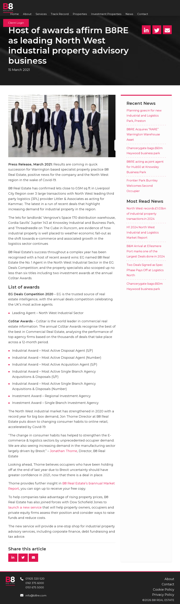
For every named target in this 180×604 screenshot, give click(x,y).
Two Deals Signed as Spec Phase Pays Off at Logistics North (145, 270)
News (129, 14)
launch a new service (25, 507)
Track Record (60, 14)
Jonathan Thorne (63, 451)
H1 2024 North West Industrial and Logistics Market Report (143, 232)
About (27, 14)
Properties (80, 14)
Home (14, 14)
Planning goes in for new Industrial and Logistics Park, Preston (144, 116)
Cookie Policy (163, 590)
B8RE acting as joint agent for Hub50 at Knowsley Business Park (145, 167)
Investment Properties (106, 14)
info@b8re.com (35, 595)
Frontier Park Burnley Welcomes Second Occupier (142, 186)
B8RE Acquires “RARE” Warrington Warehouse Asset (143, 134)
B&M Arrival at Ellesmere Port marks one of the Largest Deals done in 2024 (146, 251)
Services (41, 14)
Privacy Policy (163, 595)
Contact (142, 14)
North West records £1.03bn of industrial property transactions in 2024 (146, 213)
